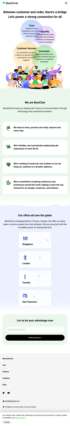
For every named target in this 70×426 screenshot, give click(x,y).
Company (6, 378)
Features (6, 372)
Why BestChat (8, 359)
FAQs (4, 385)
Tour (4, 365)
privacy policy (21, 418)
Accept (6, 422)
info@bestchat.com (11, 401)
